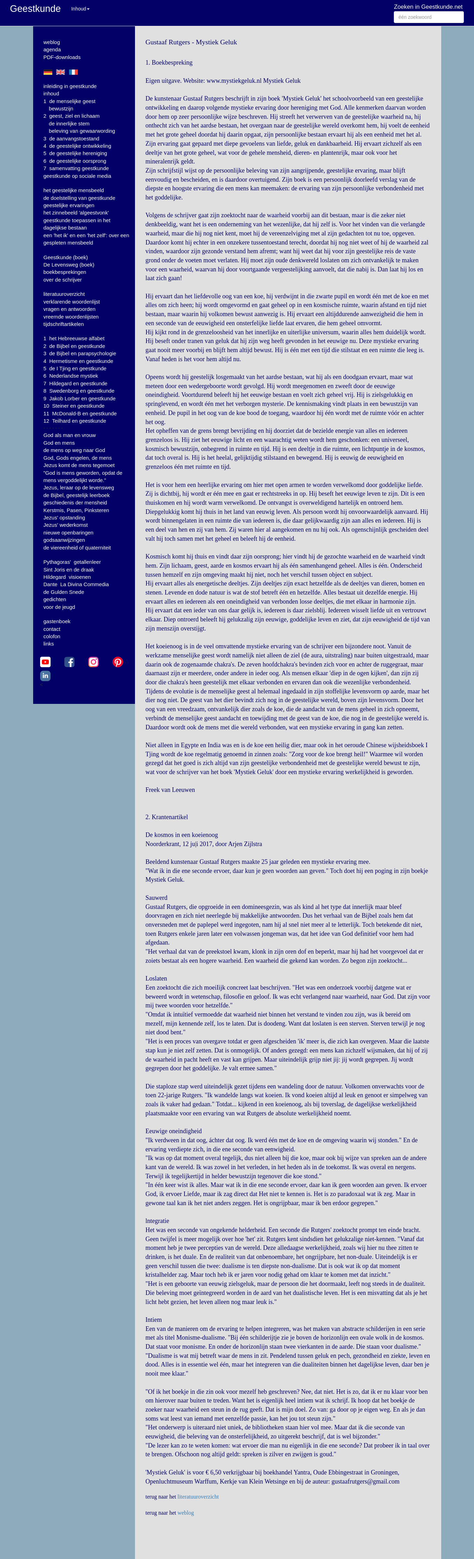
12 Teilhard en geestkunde (75, 421)
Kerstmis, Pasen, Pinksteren (76, 510)
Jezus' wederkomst (66, 525)
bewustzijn (61, 108)
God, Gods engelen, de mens (78, 458)
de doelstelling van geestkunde (79, 198)
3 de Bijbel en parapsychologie (80, 353)
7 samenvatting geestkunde (76, 168)
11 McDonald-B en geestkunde (80, 413)
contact (52, 629)
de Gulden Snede (64, 592)
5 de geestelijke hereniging (75, 153)
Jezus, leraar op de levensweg (79, 487)
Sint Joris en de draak (69, 570)
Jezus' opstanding (64, 517)
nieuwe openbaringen (68, 533)
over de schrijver (63, 280)
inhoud (51, 93)
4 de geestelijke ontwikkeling (77, 146)
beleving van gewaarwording (82, 131)
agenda (52, 49)
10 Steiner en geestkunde (74, 406)
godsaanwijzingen (64, 540)
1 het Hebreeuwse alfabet (74, 338)
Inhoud (80, 9)
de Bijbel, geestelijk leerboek (77, 495)
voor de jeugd (59, 607)
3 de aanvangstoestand (71, 138)
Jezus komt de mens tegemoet (79, 465)
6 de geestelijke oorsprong (75, 161)
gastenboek (57, 621)
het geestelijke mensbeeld (74, 190)
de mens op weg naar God (74, 450)
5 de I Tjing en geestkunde (75, 368)
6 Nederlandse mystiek (71, 376)
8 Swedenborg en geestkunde (79, 391)
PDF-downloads (62, 57)
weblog (52, 42)
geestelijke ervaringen (69, 205)
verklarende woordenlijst (72, 302)
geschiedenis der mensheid (75, 502)
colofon (52, 636)
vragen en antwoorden (70, 309)
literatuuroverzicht (64, 294)
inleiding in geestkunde (70, 86)
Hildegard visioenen (67, 577)
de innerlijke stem (69, 123)
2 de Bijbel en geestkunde (74, 346)
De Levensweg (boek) (69, 265)
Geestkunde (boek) (66, 257)
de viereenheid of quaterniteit (77, 548)
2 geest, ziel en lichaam (72, 116)
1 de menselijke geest (70, 101)
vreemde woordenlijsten (71, 317)
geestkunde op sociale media (77, 176)
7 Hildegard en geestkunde (75, 383)
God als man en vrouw (70, 435)
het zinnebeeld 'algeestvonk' (76, 213)
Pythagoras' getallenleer (72, 562)
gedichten (55, 599)
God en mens (59, 443)
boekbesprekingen (65, 272)
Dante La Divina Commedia (76, 584)
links (49, 644)
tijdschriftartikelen (64, 324)
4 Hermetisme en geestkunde (78, 361)
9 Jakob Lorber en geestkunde (80, 398)
